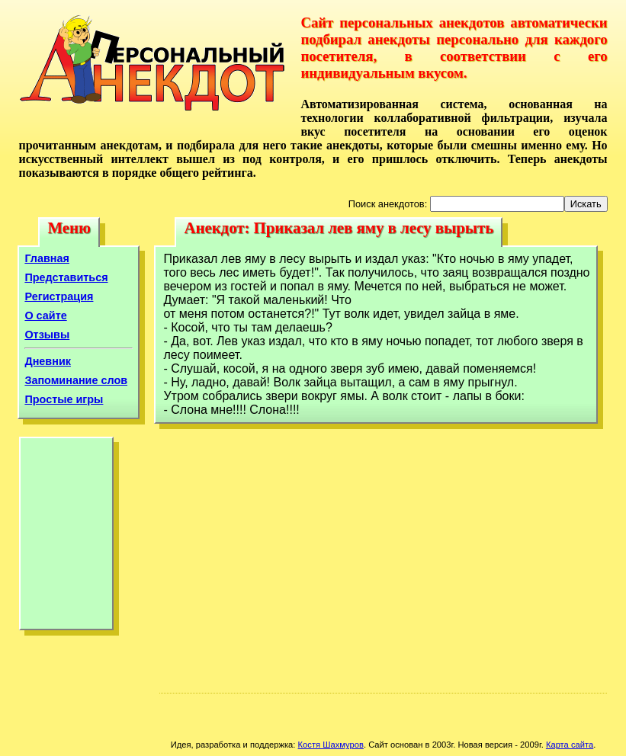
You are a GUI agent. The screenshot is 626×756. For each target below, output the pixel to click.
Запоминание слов (75, 380)
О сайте (45, 315)
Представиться (66, 277)
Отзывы (46, 334)
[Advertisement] (66, 537)
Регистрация (58, 296)
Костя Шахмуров (331, 744)
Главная (46, 258)
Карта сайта (569, 744)
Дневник (47, 361)
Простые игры (63, 399)
